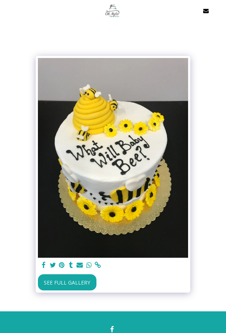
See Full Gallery (67, 282)
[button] (8, 10)
